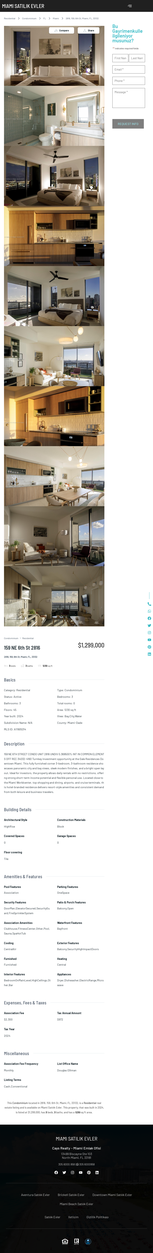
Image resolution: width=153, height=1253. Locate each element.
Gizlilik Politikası (97, 1217)
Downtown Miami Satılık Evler (112, 1195)
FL (44, 18)
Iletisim (73, 1217)
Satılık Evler (52, 1217)
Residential (9, 18)
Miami (56, 18)
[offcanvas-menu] (129, 6)
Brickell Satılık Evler (71, 1195)
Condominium (29, 18)
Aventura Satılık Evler (35, 1195)
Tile (6, 859)
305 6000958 (85, 1164)
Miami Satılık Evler (23, 6)
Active (17, 696)
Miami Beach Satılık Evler (76, 1204)
